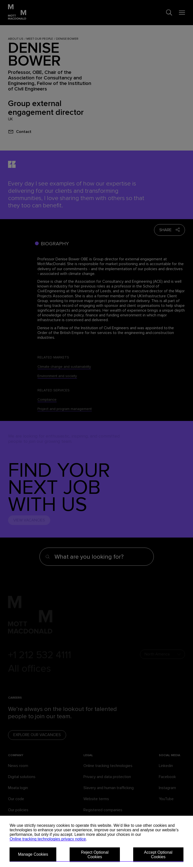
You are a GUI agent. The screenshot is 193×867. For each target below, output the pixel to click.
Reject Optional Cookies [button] (94, 854)
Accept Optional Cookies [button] (158, 854)
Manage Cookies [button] (33, 854)
